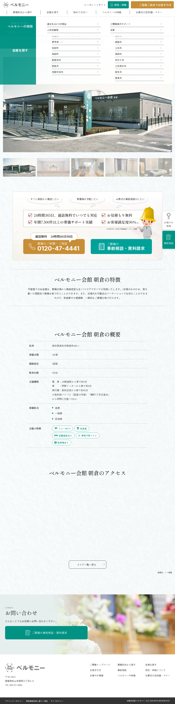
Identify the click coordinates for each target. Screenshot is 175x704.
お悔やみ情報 (169, 224)
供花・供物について (155, 670)
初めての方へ (80, 12)
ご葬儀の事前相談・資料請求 (49, 633)
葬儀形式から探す (22, 12)
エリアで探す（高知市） (61, 20)
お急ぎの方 (95, 670)
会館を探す (53, 12)
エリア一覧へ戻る (86, 564)
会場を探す (151, 664)
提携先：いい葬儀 (165, 572)
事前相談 (169, 243)
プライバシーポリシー (14, 701)
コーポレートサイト (95, 5)
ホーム (8, 20)
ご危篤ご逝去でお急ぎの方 (155, 5)
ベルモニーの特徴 (111, 12)
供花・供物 (120, 5)
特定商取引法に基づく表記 (37, 701)
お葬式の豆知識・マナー (149, 12)
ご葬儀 (18, 20)
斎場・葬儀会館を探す (35, 20)
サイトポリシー (57, 701)
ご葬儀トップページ (100, 664)
